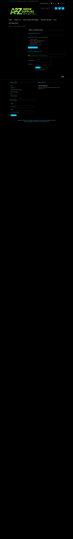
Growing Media (13, 193)
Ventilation (12, 470)
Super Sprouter (13, 427)
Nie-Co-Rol (12, 310)
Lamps (11, 249)
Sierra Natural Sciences (14, 386)
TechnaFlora (12, 434)
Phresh (11, 333)
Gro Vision (12, 175)
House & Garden (13, 216)
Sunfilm (11, 419)
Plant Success (12, 335)
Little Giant (12, 269)
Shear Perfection (13, 384)
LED (10, 259)
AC (10, 33)
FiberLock (12, 142)
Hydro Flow (12, 226)
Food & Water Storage (14, 155)
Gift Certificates (19, 1)
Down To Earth (13, 114)
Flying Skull (12, 152)
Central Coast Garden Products (16, 84)
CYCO (11, 104)
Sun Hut (11, 406)
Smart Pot (12, 394)
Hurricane (12, 221)
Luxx (11, 272)
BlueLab (11, 68)
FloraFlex (11, 147)
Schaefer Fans (12, 376)
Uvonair (11, 465)
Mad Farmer (12, 274)
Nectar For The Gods (14, 305)
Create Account (33, 47)
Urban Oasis (12, 460)
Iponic (11, 244)
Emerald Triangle (13, 124)
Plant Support (12, 338)
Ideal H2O (12, 239)
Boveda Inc (12, 76)
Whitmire (11, 485)
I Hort (11, 234)
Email (12, 524)
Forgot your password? (40, 69)
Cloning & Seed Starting (14, 96)
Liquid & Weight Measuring (15, 267)
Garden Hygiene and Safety (15, 162)
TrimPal (11, 447)
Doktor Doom (12, 109)
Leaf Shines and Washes (15, 254)
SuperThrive (12, 429)
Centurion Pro (12, 86)
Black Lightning (13, 63)
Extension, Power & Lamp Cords (16, 130)
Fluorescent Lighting (14, 150)
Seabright (11, 381)
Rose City (12, 366)
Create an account (34, 1)
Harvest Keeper (13, 198)
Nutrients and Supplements (15, 315)
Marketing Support (13, 282)
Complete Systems (13, 102)
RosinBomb (12, 368)
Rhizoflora (12, 361)
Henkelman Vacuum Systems (15, 211)
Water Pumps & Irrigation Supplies (16, 480)
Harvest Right (12, 206)
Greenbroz (12, 170)
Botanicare (12, 74)
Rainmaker (12, 356)
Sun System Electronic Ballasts (16, 412)
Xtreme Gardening (13, 488)
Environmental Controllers (15, 127)
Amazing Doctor (13, 46)
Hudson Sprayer (13, 218)
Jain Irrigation (12, 246)
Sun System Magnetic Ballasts (16, 414)
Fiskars (11, 145)
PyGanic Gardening (13, 348)
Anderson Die (12, 51)
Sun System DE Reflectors (15, 409)
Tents (11, 437)
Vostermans (12, 475)
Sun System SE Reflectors (15, 417)
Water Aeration (13, 478)
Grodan (11, 178)
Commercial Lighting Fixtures (15, 99)
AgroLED (11, 38)
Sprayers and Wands (14, 401)
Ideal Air (11, 236)
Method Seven (12, 292)
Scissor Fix (12, 378)
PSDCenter (46, 536)
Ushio (11, 462)
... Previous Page (17, 26)
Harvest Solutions (13, 208)
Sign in (29, 1)
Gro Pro (11, 173)
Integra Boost (12, 241)
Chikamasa (12, 89)
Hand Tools (12, 196)
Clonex (11, 94)
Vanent (11, 467)
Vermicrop (12, 472)
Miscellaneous (12, 295)
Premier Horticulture (14, 343)
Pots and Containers (14, 340)
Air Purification (12, 41)
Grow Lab (12, 180)
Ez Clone (11, 135)
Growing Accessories (14, 190)
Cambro (11, 79)
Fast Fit (11, 140)
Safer (11, 373)
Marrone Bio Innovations (14, 284)
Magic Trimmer (13, 277)
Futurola (11, 157)
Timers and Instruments (14, 439)
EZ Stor (11, 137)
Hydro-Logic (12, 229)
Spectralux (12, 399)
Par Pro (11, 323)
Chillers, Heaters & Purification (16, 91)
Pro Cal (11, 345)
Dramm (11, 117)
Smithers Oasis (13, 396)
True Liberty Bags (13, 452)
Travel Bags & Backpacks (15, 445)
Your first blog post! (43, 500)
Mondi (11, 297)
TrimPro (11, 450)
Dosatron (11, 112)
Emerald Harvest (13, 122)
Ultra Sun (11, 457)
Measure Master (13, 290)
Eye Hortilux (12, 132)
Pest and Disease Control (15, 325)
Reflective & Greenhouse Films (16, 358)
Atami (11, 53)
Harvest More (12, 201)
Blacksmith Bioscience (14, 66)
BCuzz (11, 56)
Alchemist (12, 43)
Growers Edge (12, 188)
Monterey (11, 300)
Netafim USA (12, 307)
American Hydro (13, 48)
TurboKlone (12, 455)
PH (10, 328)
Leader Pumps (12, 251)
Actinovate (12, 36)
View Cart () (62, 3)
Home (10, 26)
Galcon (11, 160)
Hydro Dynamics (13, 224)
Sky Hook (11, 389)
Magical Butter (12, 279)
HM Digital (12, 213)
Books (11, 71)
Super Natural (12, 424)
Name (12, 518)
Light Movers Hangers (14, 262)
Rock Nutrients (13, 363)
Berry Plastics (12, 58)
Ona (10, 318)
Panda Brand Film (13, 320)
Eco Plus (11, 119)
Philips (11, 330)
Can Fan (11, 81)
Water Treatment (13, 483)
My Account (25, 1)
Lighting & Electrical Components (16, 264)
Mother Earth (12, 302)
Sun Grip (11, 404)
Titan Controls (12, 442)
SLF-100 (11, 391)
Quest (11, 351)
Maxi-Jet (11, 287)
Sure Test (11, 432)
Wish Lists (55, 3)
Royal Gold (12, 371)
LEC (10, 257)
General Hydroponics (14, 168)
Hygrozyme (12, 231)
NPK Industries (13, 312)
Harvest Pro (12, 203)
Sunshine (11, 422)
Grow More (12, 183)
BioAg (11, 61)
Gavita (11, 165)
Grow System (12, 185)
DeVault (11, 107)
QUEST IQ (12, 353)
